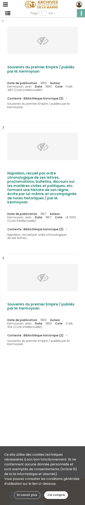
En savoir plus (27, 495)
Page (34, 13)
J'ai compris (56, 495)
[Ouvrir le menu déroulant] (5, 4)
